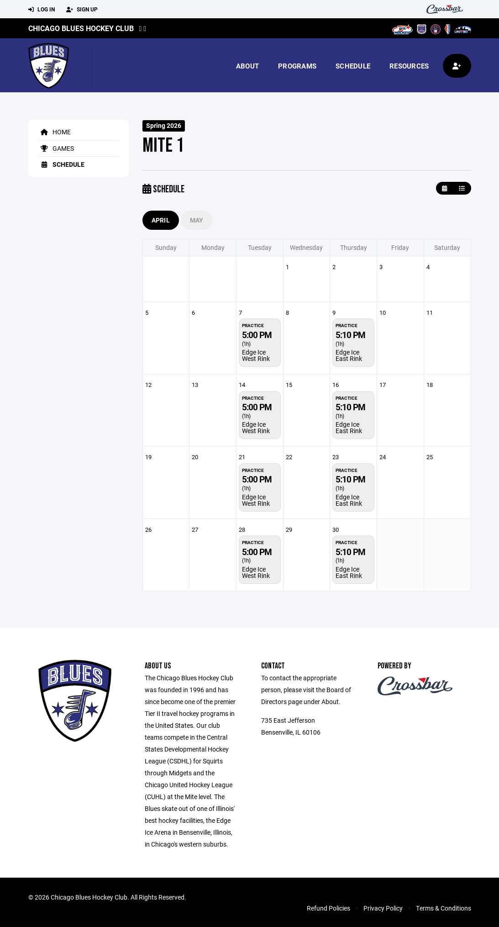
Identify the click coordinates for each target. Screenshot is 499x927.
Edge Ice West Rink (256, 355)
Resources (409, 65)
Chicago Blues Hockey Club (81, 28)
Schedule (353, 65)
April (161, 220)
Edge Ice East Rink (349, 355)
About (247, 65)
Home (54, 131)
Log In (41, 9)
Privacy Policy (383, 908)
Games (55, 148)
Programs (297, 65)
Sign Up (82, 9)
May (197, 220)
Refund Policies (328, 908)
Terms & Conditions (443, 908)
